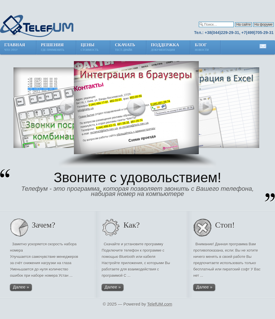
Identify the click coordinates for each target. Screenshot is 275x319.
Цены (90, 48)
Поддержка (165, 48)
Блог (202, 48)
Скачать (125, 48)
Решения (53, 48)
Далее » (21, 286)
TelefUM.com (159, 304)
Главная (14, 48)
